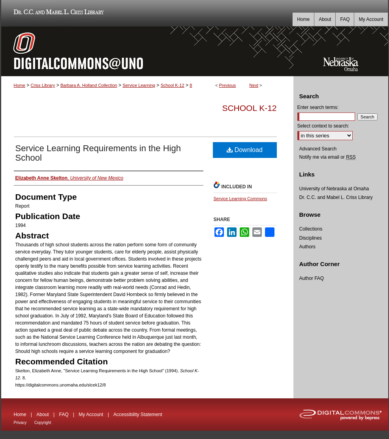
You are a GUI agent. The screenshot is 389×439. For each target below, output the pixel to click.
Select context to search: (323, 126)
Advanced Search (318, 149)
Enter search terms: (318, 107)
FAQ (63, 414)
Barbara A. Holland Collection (88, 85)
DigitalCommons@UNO (147, 51)
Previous (227, 85)
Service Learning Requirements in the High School (98, 153)
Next (253, 85)
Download (245, 149)
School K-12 (172, 85)
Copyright (42, 422)
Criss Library (43, 85)
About (42, 414)
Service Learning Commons (240, 198)
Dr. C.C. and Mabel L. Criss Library (57, 13)
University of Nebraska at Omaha (334, 188)
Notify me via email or (327, 157)
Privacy (20, 422)
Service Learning (138, 85)
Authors (307, 247)
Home (19, 85)
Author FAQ (311, 278)
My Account (91, 414)
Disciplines (310, 238)
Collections (311, 229)
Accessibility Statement (137, 414)
